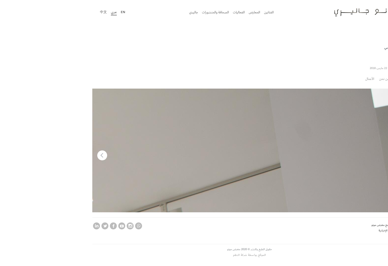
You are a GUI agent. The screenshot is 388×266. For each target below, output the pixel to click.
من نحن (329, 79)
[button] (47, 155)
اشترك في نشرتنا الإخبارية (337, 230)
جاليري (138, 12)
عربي (58, 12)
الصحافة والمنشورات (159, 12)
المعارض (199, 12)
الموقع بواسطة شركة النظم (194, 255)
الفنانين (213, 12)
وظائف (347, 236)
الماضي (334, 47)
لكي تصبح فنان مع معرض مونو (333, 225)
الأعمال (314, 79)
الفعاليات (183, 12)
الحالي (347, 47)
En (67, 12)
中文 (48, 12)
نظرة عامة (345, 79)
